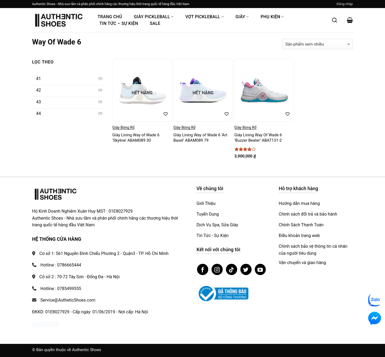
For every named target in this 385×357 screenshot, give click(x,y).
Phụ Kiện (272, 16)
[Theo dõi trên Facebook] (202, 269)
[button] (345, 4)
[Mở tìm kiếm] (334, 20)
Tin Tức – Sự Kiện (118, 23)
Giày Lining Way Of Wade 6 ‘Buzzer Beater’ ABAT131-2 (258, 138)
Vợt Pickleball (204, 16)
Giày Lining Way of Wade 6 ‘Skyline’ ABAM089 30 (135, 138)
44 (38, 113)
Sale (155, 23)
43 (38, 101)
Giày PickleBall (154, 16)
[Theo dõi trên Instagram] (217, 269)
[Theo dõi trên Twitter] (246, 269)
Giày (242, 16)
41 (38, 78)
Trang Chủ (110, 16)
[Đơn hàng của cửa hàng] (317, 44)
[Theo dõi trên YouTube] (260, 269)
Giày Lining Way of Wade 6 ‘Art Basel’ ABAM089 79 (200, 138)
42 (38, 90)
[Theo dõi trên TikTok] (231, 269)
